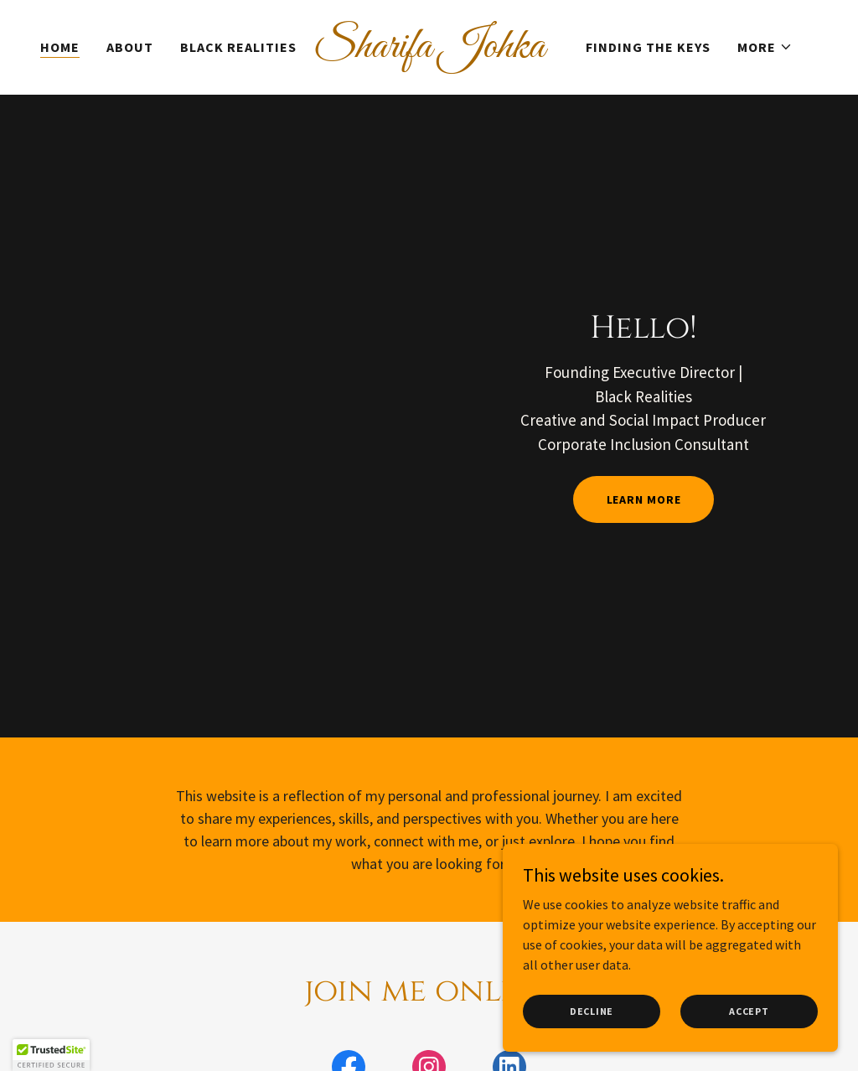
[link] (428, 52)
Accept (749, 1011)
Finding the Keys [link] (648, 47)
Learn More (644, 499)
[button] (765, 47)
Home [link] (60, 47)
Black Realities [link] (238, 47)
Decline (591, 1011)
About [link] (129, 47)
